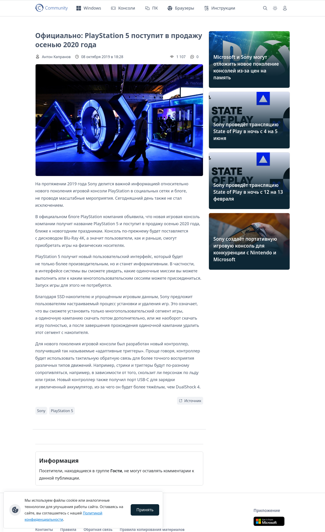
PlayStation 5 (62, 410)
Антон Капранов (56, 56)
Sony (41, 410)
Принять (144, 509)
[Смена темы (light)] (275, 8)
